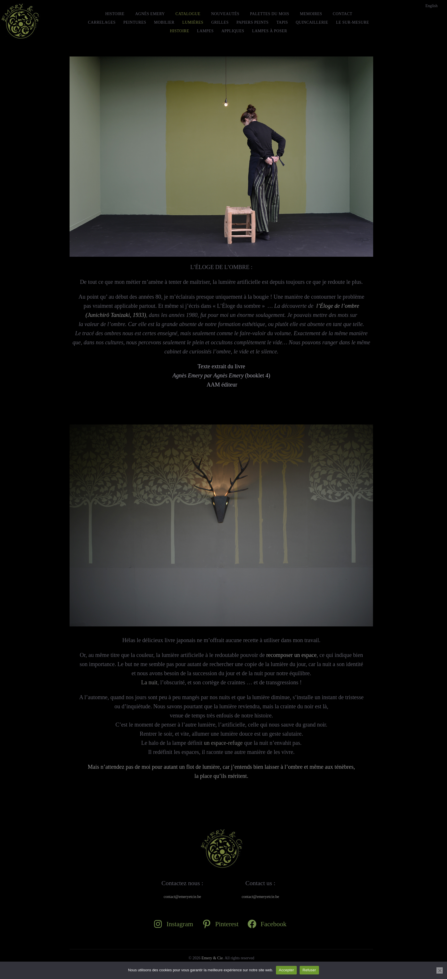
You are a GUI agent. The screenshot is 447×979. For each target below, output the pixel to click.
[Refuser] (439, 970)
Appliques (233, 31)
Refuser (309, 970)
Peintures (134, 22)
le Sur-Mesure (352, 22)
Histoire (179, 31)
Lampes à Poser (269, 31)
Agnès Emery (150, 14)
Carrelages (101, 22)
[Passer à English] (431, 6)
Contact (342, 14)
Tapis (282, 22)
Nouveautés (225, 14)
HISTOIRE (115, 14)
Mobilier (164, 22)
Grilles (220, 22)
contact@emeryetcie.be (182, 897)
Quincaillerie (312, 22)
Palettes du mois (269, 14)
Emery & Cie (212, 958)
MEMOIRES (311, 14)
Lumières (192, 22)
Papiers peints (252, 22)
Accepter (286, 970)
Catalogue (188, 14)
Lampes (205, 31)
